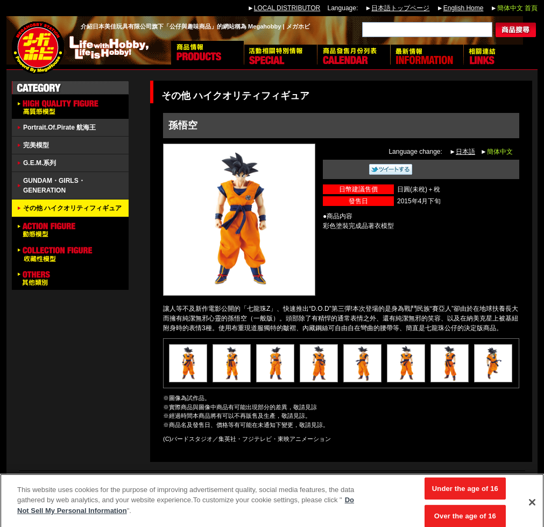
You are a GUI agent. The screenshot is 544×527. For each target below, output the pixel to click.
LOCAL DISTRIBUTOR (287, 8)
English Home (463, 8)
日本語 (465, 151)
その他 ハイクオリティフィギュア (72, 208)
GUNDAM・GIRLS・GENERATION (54, 185)
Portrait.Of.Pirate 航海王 (59, 127)
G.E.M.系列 (39, 163)
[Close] (532, 506)
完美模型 (36, 145)
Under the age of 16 (465, 493)
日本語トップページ (400, 8)
